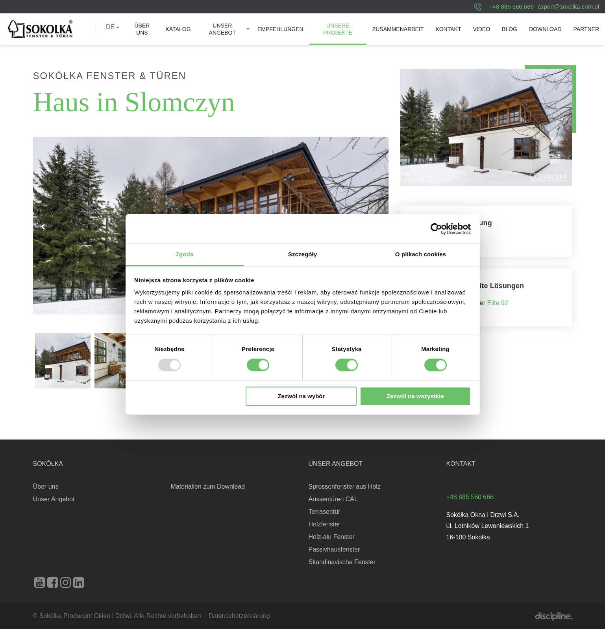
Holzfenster (324, 524)
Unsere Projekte (337, 29)
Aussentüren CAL (333, 499)
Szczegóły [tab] (302, 254)
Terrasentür (324, 511)
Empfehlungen (280, 29)
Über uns (142, 29)
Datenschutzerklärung (239, 615)
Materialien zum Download (208, 486)
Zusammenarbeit (398, 29)
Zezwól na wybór (301, 396)
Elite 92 (497, 303)
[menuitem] (112, 27)
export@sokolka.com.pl (568, 6)
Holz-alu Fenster (332, 536)
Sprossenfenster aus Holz (345, 486)
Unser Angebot (222, 29)
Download (545, 29)
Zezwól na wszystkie (415, 396)
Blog (509, 29)
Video (481, 29)
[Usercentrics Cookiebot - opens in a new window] (436, 229)
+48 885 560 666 (511, 6)
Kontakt (448, 29)
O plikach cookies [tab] (420, 254)
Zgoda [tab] (185, 254)
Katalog (178, 29)
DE (113, 27)
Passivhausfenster (334, 549)
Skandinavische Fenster (342, 562)
